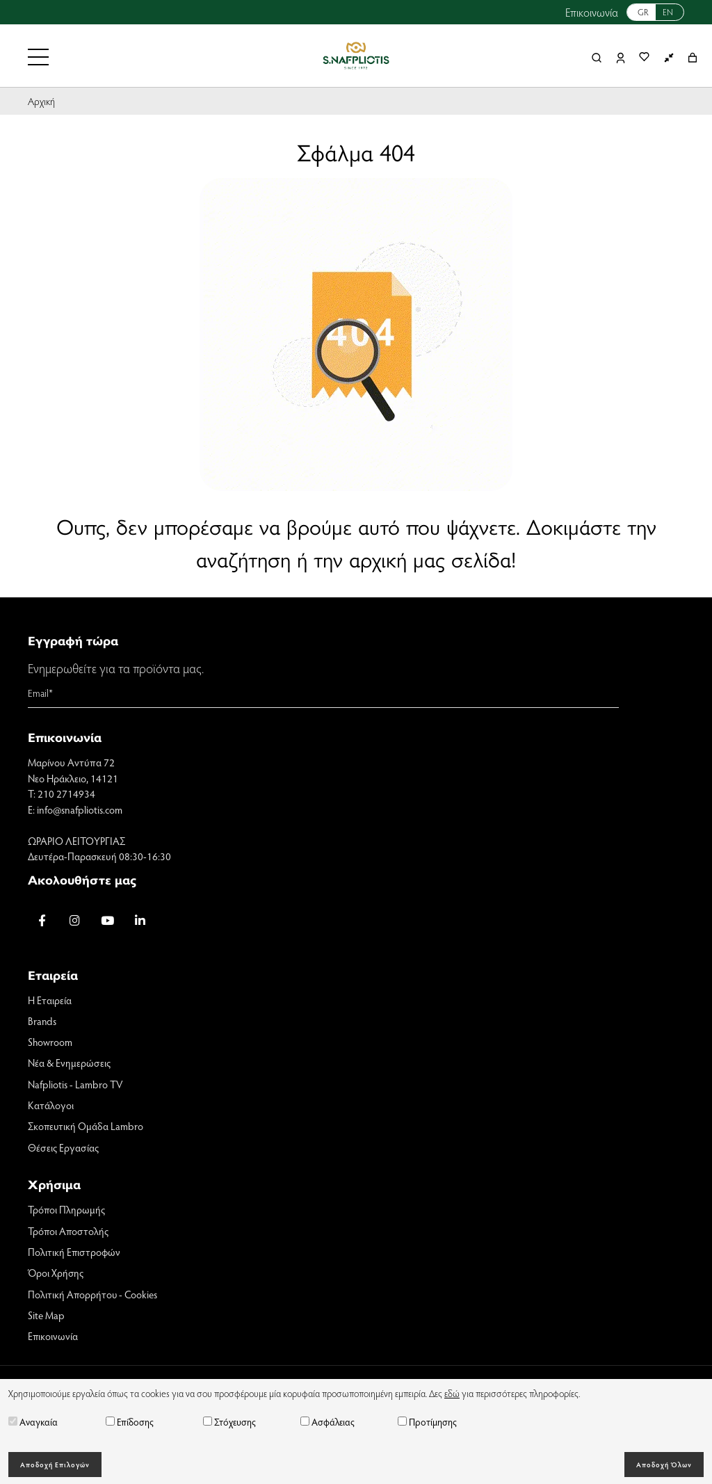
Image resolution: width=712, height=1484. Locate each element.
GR (643, 12)
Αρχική (41, 101)
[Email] (323, 693)
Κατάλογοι (51, 1106)
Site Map (46, 1316)
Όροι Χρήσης (55, 1274)
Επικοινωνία (591, 12)
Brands (42, 1021)
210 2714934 (66, 793)
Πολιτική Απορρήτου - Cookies (93, 1295)
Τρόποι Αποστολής (69, 1232)
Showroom (50, 1042)
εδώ (452, 1393)
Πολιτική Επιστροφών (75, 1253)
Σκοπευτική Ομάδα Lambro (86, 1127)
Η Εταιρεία (50, 1000)
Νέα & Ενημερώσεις (69, 1063)
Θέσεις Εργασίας (63, 1148)
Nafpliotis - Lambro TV (75, 1085)
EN (668, 12)
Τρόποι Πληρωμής (67, 1211)
